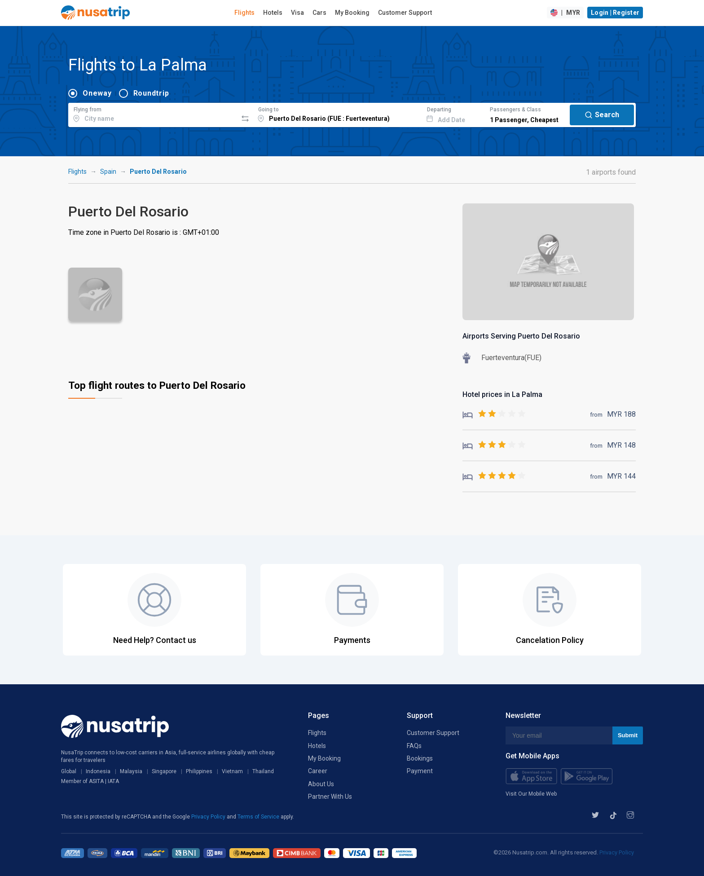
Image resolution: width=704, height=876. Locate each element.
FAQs (414, 745)
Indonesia (98, 771)
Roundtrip (151, 93)
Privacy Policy (209, 817)
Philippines (199, 771)
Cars (319, 12)
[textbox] (153, 113)
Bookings (420, 758)
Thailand (263, 771)
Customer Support (405, 12)
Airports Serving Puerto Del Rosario (521, 336)
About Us (321, 784)
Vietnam (232, 771)
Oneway (97, 93)
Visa (297, 12)
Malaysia (131, 771)
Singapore (164, 771)
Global (68, 771)
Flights (244, 12)
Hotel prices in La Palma (502, 394)
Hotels (272, 12)
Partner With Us (330, 796)
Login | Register (615, 12)
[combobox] (153, 113)
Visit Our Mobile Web (531, 794)
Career (317, 771)
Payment (420, 771)
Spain (108, 171)
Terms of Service (259, 817)
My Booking (352, 12)
